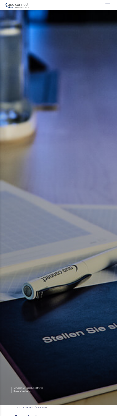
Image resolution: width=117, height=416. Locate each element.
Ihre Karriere (27, 407)
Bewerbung (40, 407)
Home (17, 407)
